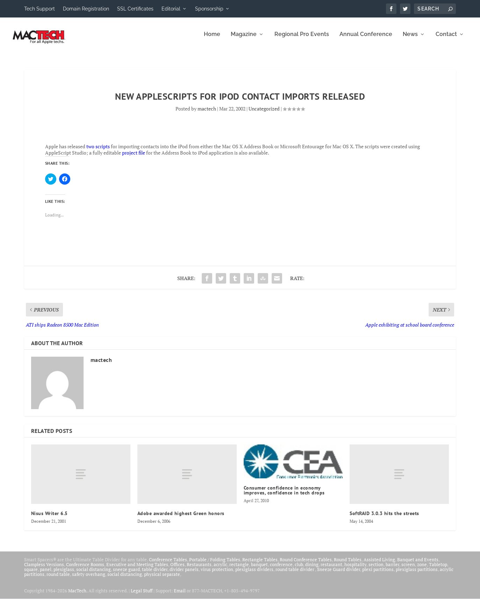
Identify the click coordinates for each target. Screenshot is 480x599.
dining (311, 569)
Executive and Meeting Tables (137, 569)
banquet (259, 569)
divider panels (184, 574)
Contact (446, 39)
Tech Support (39, 9)
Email (180, 595)
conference (281, 569)
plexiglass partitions (417, 574)
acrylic (220, 569)
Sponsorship (209, 9)
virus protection (217, 574)
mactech (207, 113)
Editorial (171, 9)
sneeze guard (126, 574)
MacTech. (77, 595)
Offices (177, 569)
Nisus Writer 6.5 (49, 518)
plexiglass (63, 574)
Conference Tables (168, 564)
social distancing (93, 574)
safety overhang (88, 579)
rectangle (239, 569)
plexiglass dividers (254, 574)
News (410, 39)
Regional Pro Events (301, 39)
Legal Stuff (141, 595)
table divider (154, 574)
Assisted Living (379, 564)
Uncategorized (264, 113)
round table (58, 579)
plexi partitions (378, 574)
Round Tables (347, 564)
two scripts (98, 151)
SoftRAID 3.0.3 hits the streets (384, 518)
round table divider (295, 574)
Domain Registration (86, 9)
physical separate (162, 579)
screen (408, 569)
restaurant (331, 569)
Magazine (244, 39)
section (376, 569)
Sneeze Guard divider (338, 574)
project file (133, 157)
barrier (392, 569)
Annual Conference (365, 39)
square (31, 574)
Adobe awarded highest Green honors (180, 518)
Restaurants (199, 569)
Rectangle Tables (260, 564)
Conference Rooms (85, 569)
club (299, 569)
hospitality (355, 569)
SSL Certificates (135, 9)
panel (45, 574)
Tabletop (438, 569)
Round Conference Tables (306, 564)
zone (422, 569)
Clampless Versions (44, 569)
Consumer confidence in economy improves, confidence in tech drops (284, 495)
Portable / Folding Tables (214, 564)
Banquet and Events (417, 564)
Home (212, 39)
